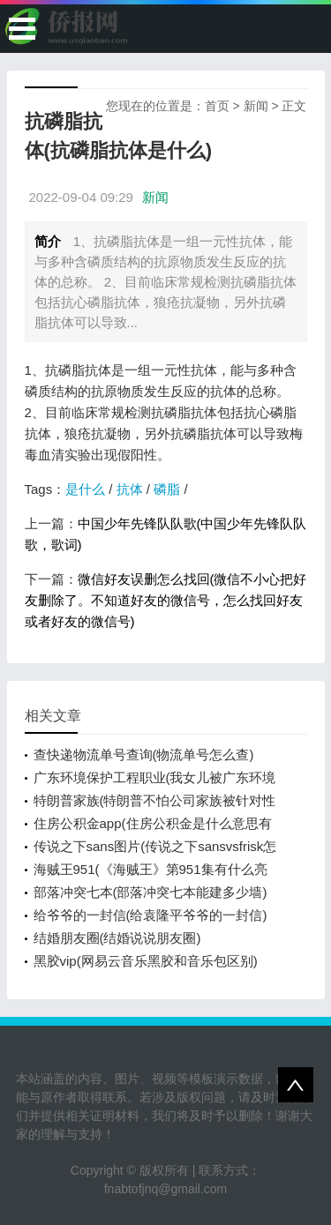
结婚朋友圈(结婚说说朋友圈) (117, 937)
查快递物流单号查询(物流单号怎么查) (144, 754)
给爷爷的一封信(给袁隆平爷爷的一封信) (150, 915)
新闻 (256, 106)
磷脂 (167, 489)
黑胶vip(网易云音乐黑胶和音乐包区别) (146, 960)
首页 (217, 106)
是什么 (85, 489)
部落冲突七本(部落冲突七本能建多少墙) (150, 892)
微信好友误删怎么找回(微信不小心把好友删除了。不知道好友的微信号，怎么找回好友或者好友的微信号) (166, 600)
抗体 (130, 489)
